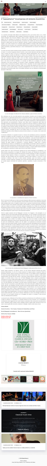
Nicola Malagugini (13, 29)
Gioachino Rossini (5, 31)
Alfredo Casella (14, 24)
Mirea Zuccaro (20, 29)
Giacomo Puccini (12, 27)
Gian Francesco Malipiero (6, 24)
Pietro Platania (34, 29)
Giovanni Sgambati (39, 24)
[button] (45, 1)
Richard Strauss (19, 27)
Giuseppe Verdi (4, 27)
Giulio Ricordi (12, 31)
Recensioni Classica (16, 22)
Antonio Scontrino (25, 22)
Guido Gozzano (18, 31)
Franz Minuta (26, 31)
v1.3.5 (20, 462)
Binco (25, 460)
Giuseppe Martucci (31, 24)
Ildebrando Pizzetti (23, 24)
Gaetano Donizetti (5, 29)
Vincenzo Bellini (34, 27)
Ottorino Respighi (33, 22)
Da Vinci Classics (27, 29)
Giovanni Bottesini (27, 27)
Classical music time (7, 22)
